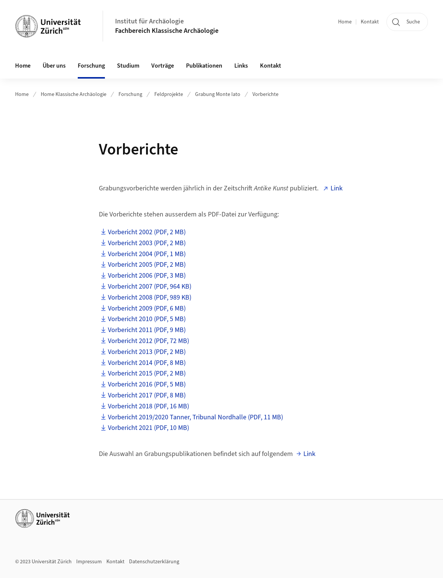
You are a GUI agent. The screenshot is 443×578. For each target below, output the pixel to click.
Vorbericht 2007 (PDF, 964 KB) (149, 286)
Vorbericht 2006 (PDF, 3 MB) (147, 275)
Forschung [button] (91, 66)
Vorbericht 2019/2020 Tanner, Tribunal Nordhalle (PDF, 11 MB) (195, 417)
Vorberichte (265, 94)
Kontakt (370, 22)
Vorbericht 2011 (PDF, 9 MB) (147, 330)
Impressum (89, 562)
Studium (128, 66)
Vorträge (162, 66)
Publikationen (204, 66)
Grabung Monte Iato (217, 94)
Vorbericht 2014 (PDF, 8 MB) (147, 363)
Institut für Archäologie (149, 21)
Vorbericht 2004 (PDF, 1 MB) (147, 254)
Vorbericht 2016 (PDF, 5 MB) (147, 384)
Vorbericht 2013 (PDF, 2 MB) (147, 352)
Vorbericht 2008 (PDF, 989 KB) (149, 297)
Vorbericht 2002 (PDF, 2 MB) (147, 232)
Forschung (130, 94)
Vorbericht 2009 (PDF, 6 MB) (147, 308)
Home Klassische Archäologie (73, 94)
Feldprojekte (168, 94)
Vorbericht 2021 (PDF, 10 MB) (148, 428)
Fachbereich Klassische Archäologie (166, 31)
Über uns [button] (54, 66)
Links (241, 66)
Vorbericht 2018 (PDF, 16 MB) (148, 406)
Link (337, 188)
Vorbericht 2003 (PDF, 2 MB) (147, 243)
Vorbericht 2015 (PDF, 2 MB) (147, 373)
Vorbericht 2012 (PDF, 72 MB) (148, 341)
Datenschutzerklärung (154, 562)
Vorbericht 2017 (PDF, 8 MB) (147, 395)
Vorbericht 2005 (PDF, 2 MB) (147, 264)
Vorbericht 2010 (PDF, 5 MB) (147, 319)
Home (345, 22)
